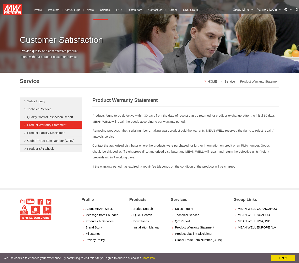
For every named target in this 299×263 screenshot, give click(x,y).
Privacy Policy (95, 240)
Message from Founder (102, 215)
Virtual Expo (70, 9)
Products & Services (100, 221)
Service (230, 81)
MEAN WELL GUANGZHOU (257, 208)
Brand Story (94, 227)
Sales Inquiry (36, 101)
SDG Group (181, 9)
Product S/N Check (40, 148)
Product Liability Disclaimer (46, 133)
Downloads (141, 221)
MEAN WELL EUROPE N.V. (257, 227)
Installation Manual (146, 227)
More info (149, 258)
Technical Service (39, 109)
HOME (212, 81)
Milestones (93, 233)
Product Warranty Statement (46, 125)
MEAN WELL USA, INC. (254, 221)
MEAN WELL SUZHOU (254, 215)
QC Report (182, 221)
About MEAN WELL (99, 208)
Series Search (143, 208)
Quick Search (142, 215)
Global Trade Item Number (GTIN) (50, 140)
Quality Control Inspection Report (50, 117)
